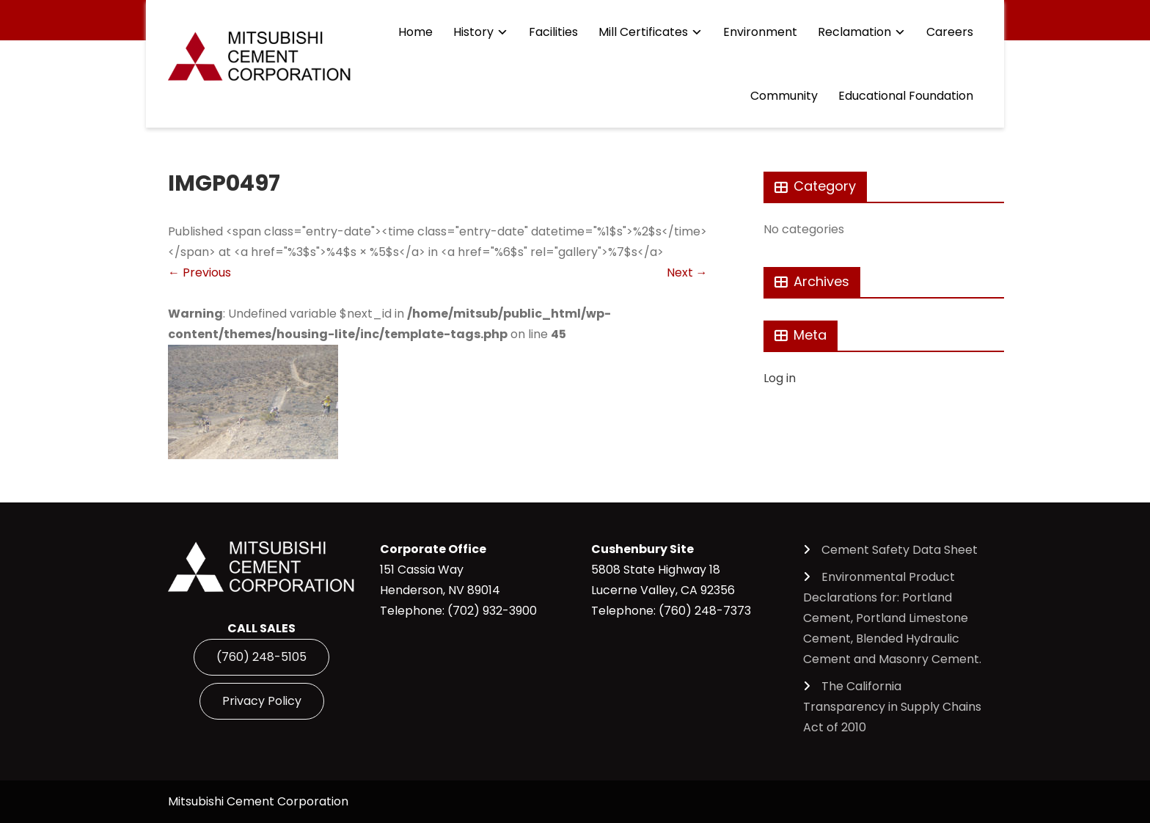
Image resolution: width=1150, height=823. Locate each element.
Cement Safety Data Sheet (899, 549)
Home (415, 31)
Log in (779, 378)
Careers (949, 31)
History (473, 31)
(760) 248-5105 (261, 656)
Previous (199, 272)
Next (687, 272)
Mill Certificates (643, 31)
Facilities (553, 31)
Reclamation (854, 31)
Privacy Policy (261, 700)
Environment (760, 31)
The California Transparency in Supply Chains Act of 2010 (892, 707)
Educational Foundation (905, 95)
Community (784, 95)
